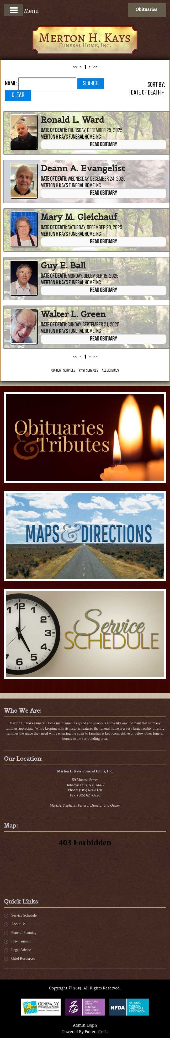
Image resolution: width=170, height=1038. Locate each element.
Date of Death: (54, 131)
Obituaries (146, 9)
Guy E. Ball (63, 265)
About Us (18, 924)
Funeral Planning (23, 933)
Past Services (88, 370)
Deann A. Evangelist (83, 168)
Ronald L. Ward (72, 119)
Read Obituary (103, 145)
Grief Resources (23, 958)
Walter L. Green (73, 314)
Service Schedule (24, 915)
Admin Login (85, 1025)
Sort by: (156, 85)
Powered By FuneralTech (85, 1032)
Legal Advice (21, 950)
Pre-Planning (20, 941)
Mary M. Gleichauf (79, 217)
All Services (110, 370)
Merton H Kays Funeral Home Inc (71, 137)
